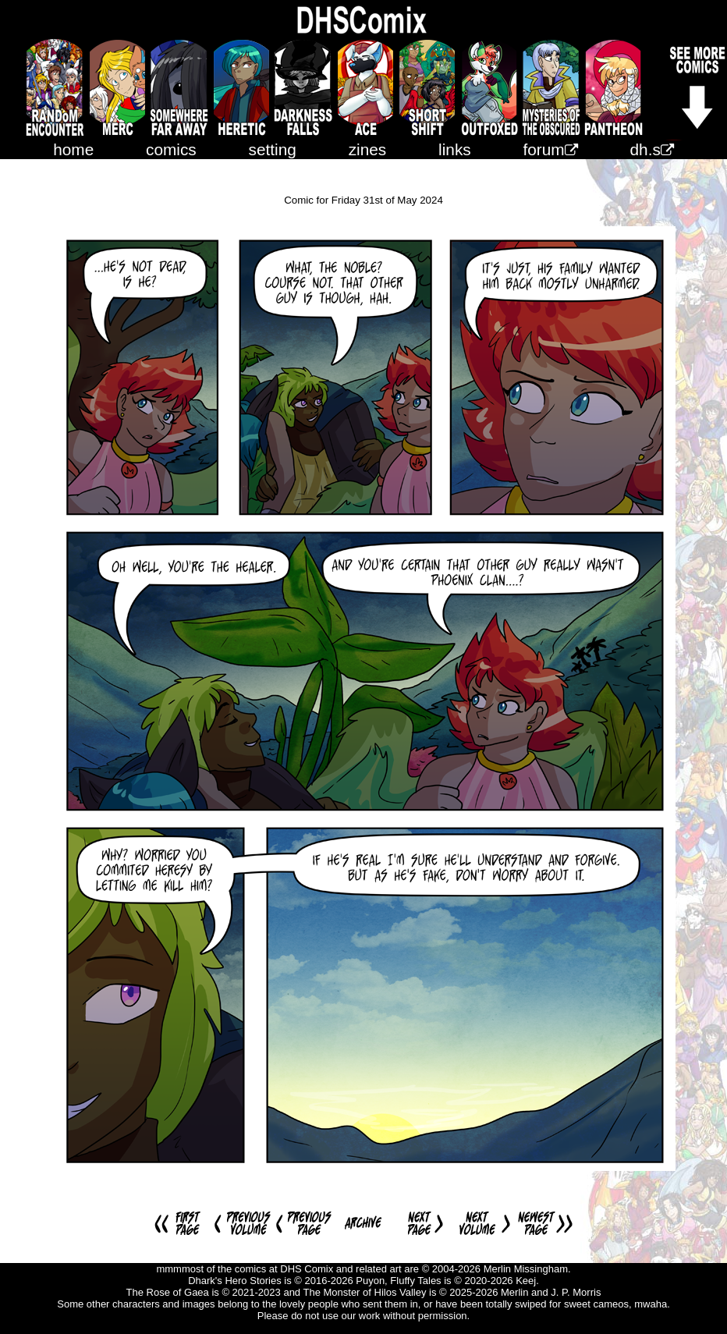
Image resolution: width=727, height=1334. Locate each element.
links (454, 149)
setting (272, 149)
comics (171, 149)
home (73, 149)
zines (368, 149)
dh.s (652, 149)
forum (550, 149)
